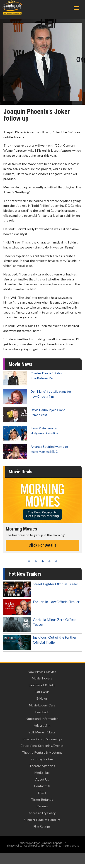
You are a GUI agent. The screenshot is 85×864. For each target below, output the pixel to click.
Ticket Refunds (42, 799)
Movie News (20, 364)
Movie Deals (20, 472)
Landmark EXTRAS (42, 685)
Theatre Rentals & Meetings (42, 752)
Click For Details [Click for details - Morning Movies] (43, 545)
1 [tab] (29, 561)
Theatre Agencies (42, 766)
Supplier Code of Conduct (42, 820)
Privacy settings (51, 845)
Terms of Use (71, 845)
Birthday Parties (42, 759)
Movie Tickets (42, 678)
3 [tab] (42, 561)
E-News (42, 698)
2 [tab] (36, 561)
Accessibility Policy (42, 813)
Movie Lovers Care (42, 705)
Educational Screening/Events (42, 745)
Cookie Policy (32, 845)
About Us (42, 779)
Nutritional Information (42, 718)
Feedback (42, 712)
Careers (42, 806)
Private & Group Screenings (42, 739)
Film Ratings (42, 826)
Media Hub (42, 772)
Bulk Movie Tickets (42, 732)
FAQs (42, 793)
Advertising (42, 725)
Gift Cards (42, 692)
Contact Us (42, 786)
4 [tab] (49, 561)
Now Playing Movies (42, 672)
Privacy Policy (14, 845)
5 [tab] (56, 561)
